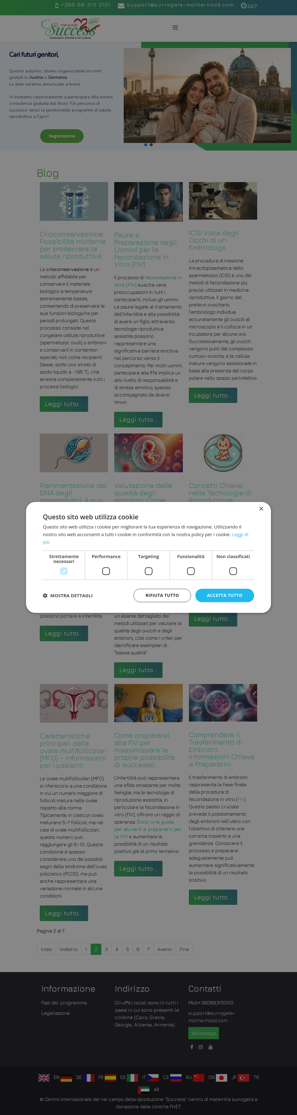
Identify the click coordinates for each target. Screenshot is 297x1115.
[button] (68, 595)
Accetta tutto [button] (224, 595)
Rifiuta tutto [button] (162, 595)
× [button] (261, 509)
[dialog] (148, 557)
